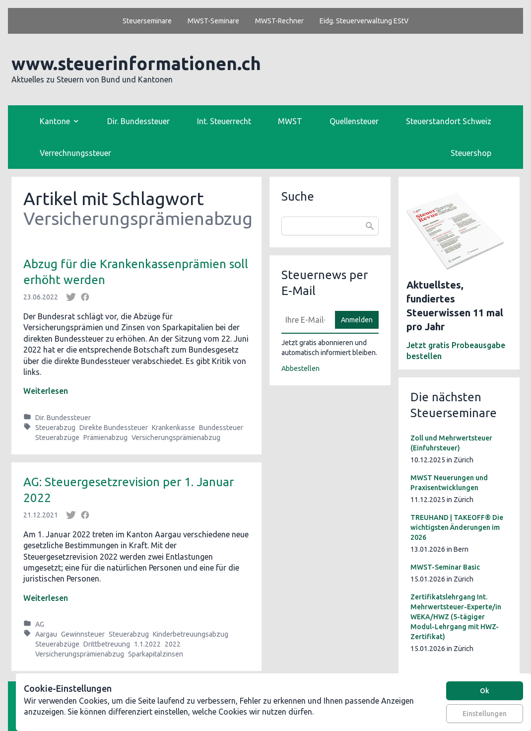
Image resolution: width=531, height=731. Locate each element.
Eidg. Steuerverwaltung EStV (364, 21)
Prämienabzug (105, 437)
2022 (173, 644)
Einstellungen (485, 714)
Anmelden (357, 320)
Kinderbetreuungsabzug (190, 634)
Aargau (46, 634)
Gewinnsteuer (83, 634)
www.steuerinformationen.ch (136, 63)
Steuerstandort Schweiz (448, 121)
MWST (290, 121)
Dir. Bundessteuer (138, 121)
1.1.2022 (147, 644)
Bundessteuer (221, 428)
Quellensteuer (354, 121)
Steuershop (471, 152)
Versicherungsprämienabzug (176, 437)
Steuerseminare (147, 21)
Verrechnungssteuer (75, 152)
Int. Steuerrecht (224, 121)
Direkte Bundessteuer (113, 428)
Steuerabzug (55, 428)
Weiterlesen (45, 390)
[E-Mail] (305, 320)
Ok (484, 691)
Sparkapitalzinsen (155, 654)
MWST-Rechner (279, 21)
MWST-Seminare (213, 21)
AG (39, 624)
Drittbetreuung (106, 644)
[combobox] (330, 226)
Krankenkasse (173, 428)
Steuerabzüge (57, 437)
